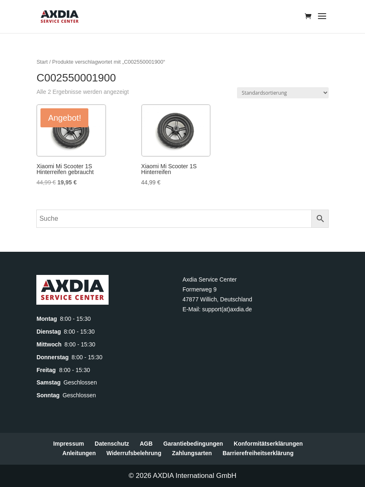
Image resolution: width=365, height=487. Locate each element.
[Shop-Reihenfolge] (283, 92)
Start (41, 62)
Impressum (68, 443)
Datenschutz (112, 443)
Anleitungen (79, 453)
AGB (146, 443)
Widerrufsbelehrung (134, 453)
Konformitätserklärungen (268, 443)
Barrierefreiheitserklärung (258, 453)
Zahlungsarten (192, 453)
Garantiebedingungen (193, 443)
